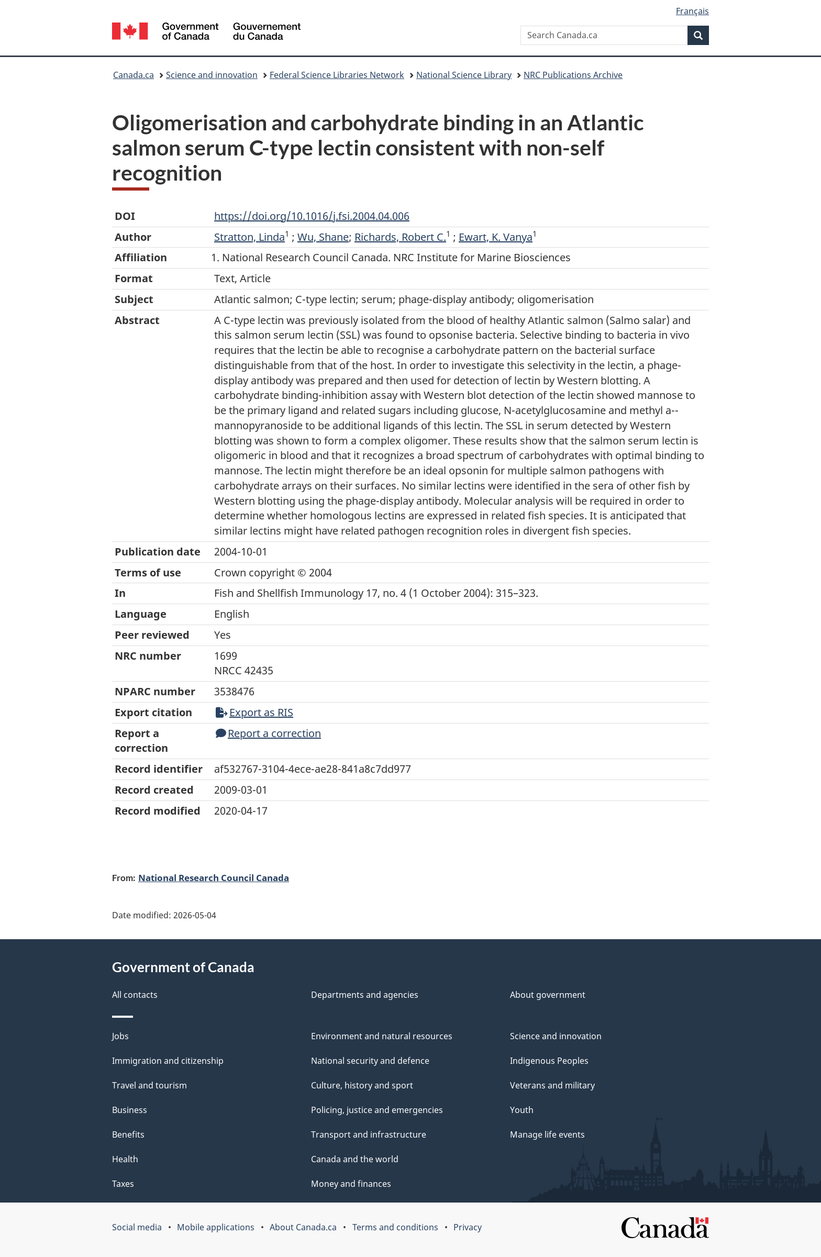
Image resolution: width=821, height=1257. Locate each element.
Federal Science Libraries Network (337, 75)
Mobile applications (215, 1227)
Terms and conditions (395, 1227)
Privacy (467, 1227)
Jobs (120, 1036)
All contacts (135, 994)
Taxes (123, 1183)
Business (129, 1110)
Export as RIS (254, 712)
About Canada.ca (303, 1227)
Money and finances (351, 1183)
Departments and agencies (364, 994)
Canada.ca (133, 75)
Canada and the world (354, 1159)
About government (547, 994)
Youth (522, 1110)
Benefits (128, 1134)
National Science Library (464, 75)
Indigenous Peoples (549, 1060)
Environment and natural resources (381, 1036)
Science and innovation (212, 75)
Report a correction (268, 733)
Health (125, 1159)
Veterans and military (552, 1085)
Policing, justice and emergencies (377, 1110)
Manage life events (547, 1134)
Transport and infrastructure (368, 1134)
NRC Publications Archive (573, 75)
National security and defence (370, 1060)
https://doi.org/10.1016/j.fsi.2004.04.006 (311, 216)
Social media (137, 1227)
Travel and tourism (149, 1085)
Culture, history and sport (362, 1085)
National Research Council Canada (213, 877)
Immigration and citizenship (168, 1060)
